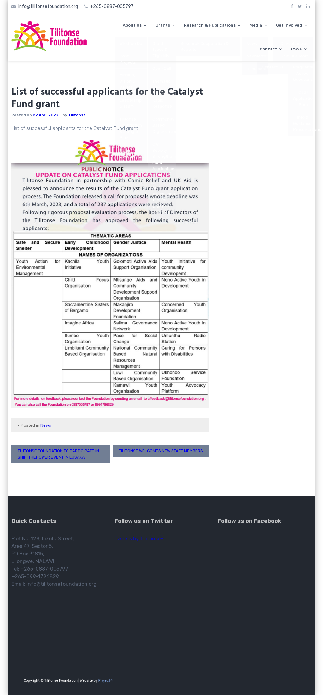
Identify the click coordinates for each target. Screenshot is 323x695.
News (45, 425)
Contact (268, 49)
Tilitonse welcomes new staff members (161, 450)
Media (256, 25)
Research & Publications (210, 25)
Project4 (97, 680)
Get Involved (289, 25)
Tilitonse (77, 115)
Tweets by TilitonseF (139, 541)
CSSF (296, 49)
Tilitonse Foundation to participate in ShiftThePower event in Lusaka (58, 454)
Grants (163, 25)
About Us (132, 25)
